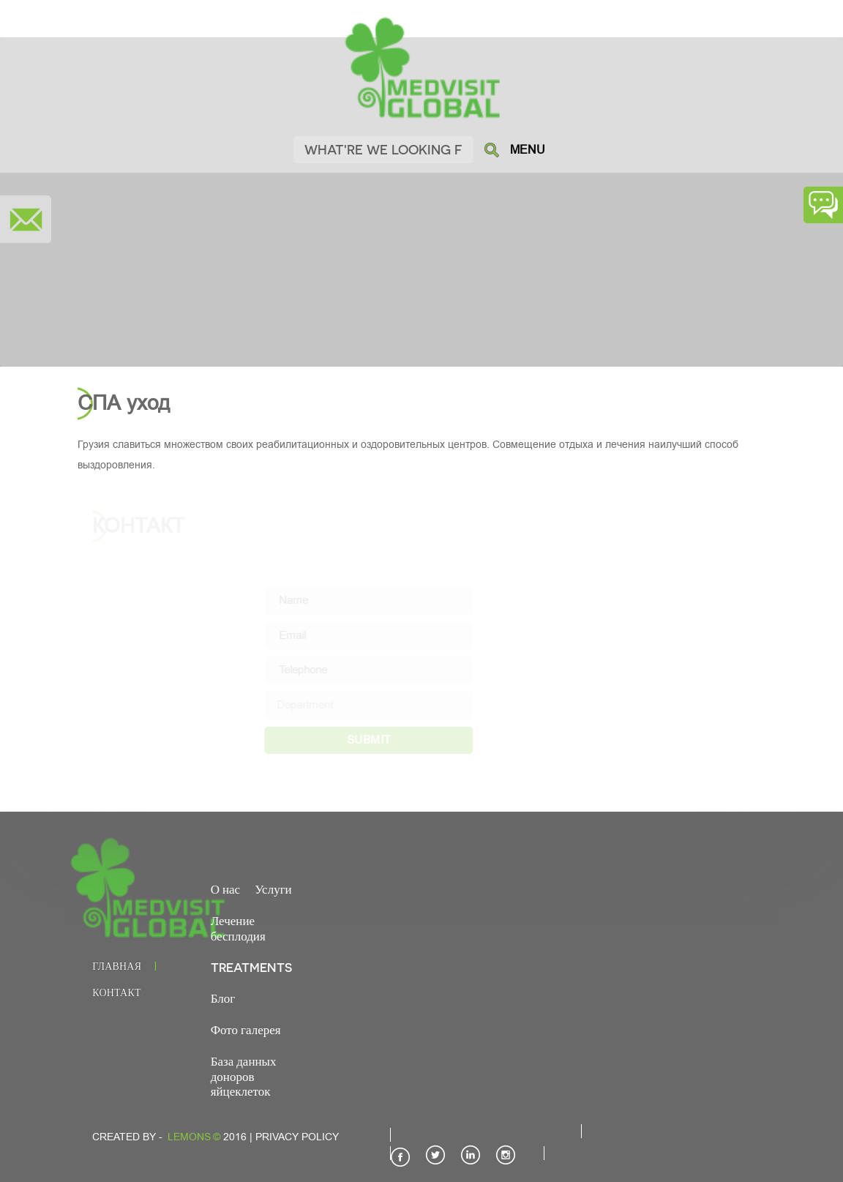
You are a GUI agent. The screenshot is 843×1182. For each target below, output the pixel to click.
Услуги (273, 888)
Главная (116, 966)
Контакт (116, 992)
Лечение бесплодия (238, 927)
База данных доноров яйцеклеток (244, 1075)
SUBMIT (383, 740)
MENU (527, 150)
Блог (223, 997)
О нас (225, 888)
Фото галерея (246, 1029)
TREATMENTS (251, 967)
